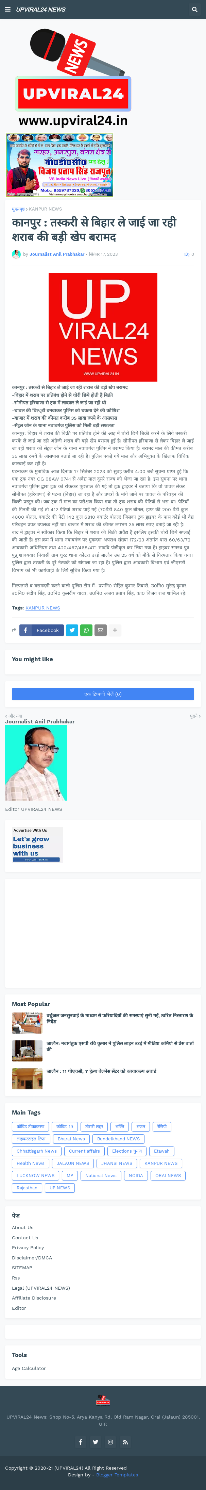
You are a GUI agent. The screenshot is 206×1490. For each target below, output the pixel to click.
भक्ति (119, 1126)
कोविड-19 (64, 1126)
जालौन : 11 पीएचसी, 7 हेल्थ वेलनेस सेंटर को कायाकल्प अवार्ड (101, 1071)
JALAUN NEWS (73, 1163)
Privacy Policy (28, 1247)
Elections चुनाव (127, 1151)
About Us (22, 1227)
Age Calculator (29, 1368)
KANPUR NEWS (45, 209)
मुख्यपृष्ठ (18, 209)
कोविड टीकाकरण (30, 1126)
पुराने (194, 716)
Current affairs (84, 1151)
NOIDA (136, 1175)
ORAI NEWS (168, 1175)
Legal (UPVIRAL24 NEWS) (41, 1288)
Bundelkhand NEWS (118, 1138)
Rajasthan (27, 1187)
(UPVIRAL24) (68, 1468)
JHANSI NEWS (116, 1163)
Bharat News (71, 1138)
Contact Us (25, 1237)
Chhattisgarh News (37, 1151)
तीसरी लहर (94, 1126)
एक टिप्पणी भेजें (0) (103, 694)
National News (101, 1175)
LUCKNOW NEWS (35, 1175)
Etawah (162, 1151)
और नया (15, 716)
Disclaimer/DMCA (32, 1257)
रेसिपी (162, 1126)
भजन (140, 1126)
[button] (8, 9)
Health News (31, 1163)
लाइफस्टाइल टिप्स (31, 1138)
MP (70, 1175)
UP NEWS (60, 1187)
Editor (19, 1308)
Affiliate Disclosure (34, 1298)
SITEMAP (22, 1267)
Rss (16, 1277)
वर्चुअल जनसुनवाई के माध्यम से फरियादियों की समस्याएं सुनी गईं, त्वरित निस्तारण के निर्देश (120, 1018)
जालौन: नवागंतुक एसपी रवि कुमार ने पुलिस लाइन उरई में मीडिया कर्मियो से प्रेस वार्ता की (120, 1046)
